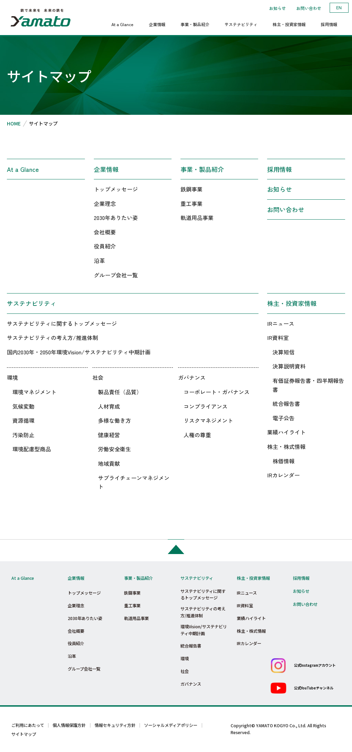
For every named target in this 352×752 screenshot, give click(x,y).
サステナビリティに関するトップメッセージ (62, 323)
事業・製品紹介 (202, 169)
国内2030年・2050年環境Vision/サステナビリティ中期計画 (79, 352)
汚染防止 (23, 435)
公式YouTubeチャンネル (313, 687)
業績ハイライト (286, 432)
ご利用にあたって (27, 725)
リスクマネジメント (208, 420)
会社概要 (105, 232)
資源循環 (23, 420)
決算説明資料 (289, 366)
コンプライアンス (206, 406)
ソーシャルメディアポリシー (170, 725)
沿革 (99, 260)
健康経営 (109, 435)
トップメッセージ (116, 189)
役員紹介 (105, 246)
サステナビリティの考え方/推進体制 (52, 337)
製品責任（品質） (120, 392)
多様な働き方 (114, 420)
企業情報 (106, 169)
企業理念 (105, 203)
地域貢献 (109, 463)
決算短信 (284, 352)
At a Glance (23, 169)
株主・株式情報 (286, 446)
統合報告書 (286, 403)
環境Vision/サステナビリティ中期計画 (203, 630)
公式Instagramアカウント (315, 665)
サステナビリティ (31, 303)
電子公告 (284, 418)
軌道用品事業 (196, 217)
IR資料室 (278, 337)
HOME (14, 123)
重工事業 (191, 203)
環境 (12, 377)
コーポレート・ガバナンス (217, 392)
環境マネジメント (34, 392)
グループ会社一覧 (116, 275)
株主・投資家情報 (292, 303)
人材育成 (109, 406)
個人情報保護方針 (69, 725)
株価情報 (284, 461)
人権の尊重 (197, 435)
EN (339, 7)
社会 (97, 377)
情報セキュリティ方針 (115, 725)
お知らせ (277, 8)
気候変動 (23, 406)
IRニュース (280, 323)
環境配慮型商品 (31, 449)
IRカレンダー (283, 475)
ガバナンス (192, 377)
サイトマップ (23, 734)
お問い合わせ (308, 8)
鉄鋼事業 (191, 189)
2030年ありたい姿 (116, 217)
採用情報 (279, 169)
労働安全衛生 (114, 449)
